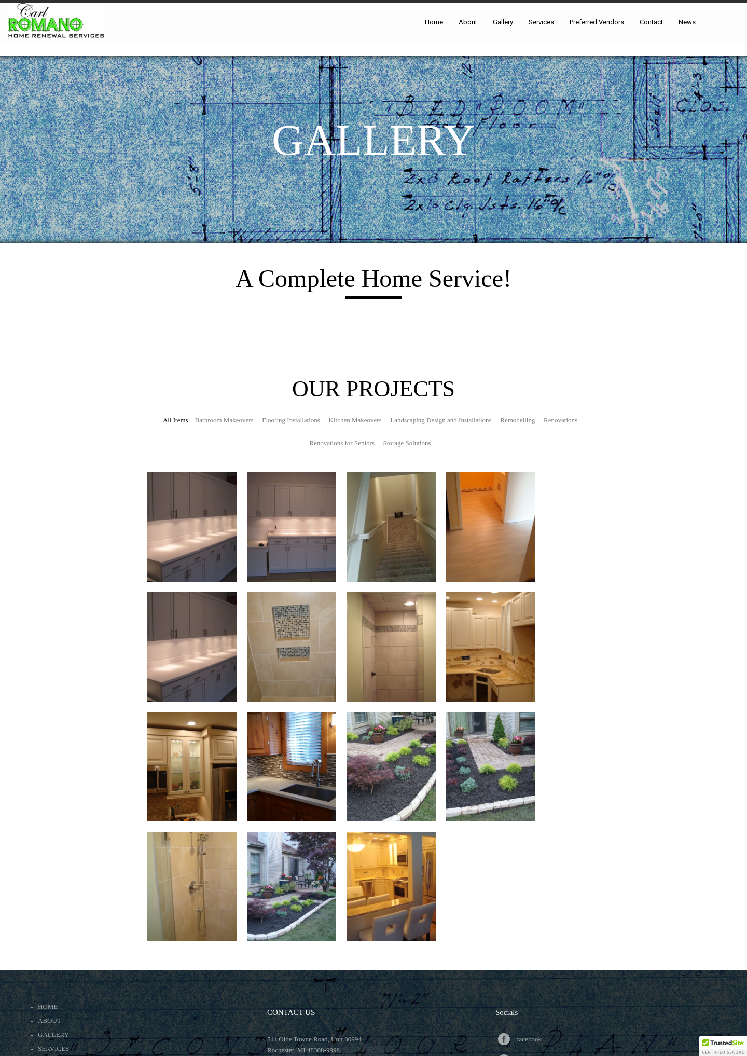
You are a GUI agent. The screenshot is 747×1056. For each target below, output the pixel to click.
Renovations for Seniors (342, 443)
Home (48, 1006)
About (49, 1020)
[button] (723, 1046)
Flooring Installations (291, 420)
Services (53, 1048)
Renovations (560, 420)
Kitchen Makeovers (355, 420)
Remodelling (517, 420)
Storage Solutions (407, 443)
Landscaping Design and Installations (440, 420)
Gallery (53, 1034)
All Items (175, 420)
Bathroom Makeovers (224, 420)
